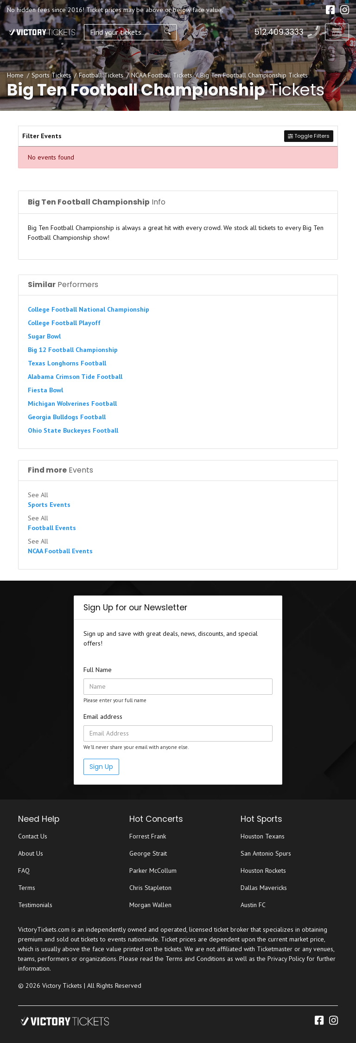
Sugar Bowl (44, 336)
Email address (102, 716)
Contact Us (32, 836)
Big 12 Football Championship (73, 350)
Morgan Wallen (150, 905)
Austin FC (253, 905)
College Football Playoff (64, 323)
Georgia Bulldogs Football (67, 417)
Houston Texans (263, 836)
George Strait (148, 853)
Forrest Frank (147, 836)
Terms (26, 887)
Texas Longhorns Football (67, 363)
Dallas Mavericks (264, 887)
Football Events (52, 528)
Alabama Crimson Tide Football (75, 376)
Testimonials (35, 905)
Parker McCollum (153, 870)
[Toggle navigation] (337, 32)
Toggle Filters (309, 136)
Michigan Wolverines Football (72, 403)
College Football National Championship (88, 309)
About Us (30, 853)
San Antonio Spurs (266, 853)
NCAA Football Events (60, 551)
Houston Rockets (263, 870)
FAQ (24, 870)
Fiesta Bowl (45, 390)
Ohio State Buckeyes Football (73, 430)
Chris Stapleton (150, 887)
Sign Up (101, 766)
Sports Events (49, 504)
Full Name (97, 669)
